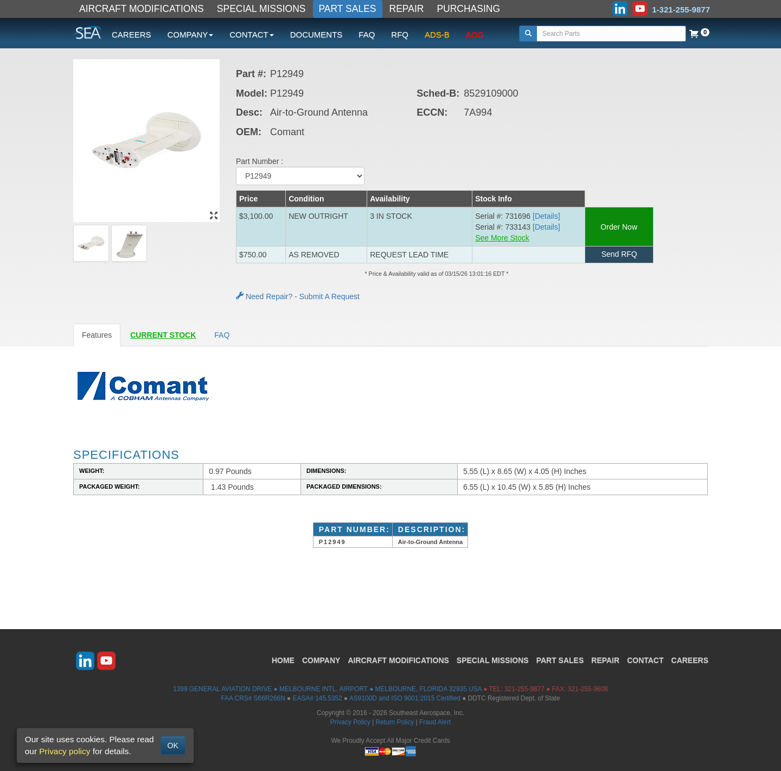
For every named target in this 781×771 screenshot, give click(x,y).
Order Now (619, 227)
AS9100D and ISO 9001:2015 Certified (404, 698)
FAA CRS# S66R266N (253, 698)
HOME (283, 660)
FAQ (367, 34)
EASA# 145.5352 (317, 698)
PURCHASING (468, 8)
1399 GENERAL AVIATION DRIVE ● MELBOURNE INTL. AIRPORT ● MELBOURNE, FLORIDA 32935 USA (327, 689)
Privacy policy (64, 751)
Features (97, 335)
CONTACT (645, 660)
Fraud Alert (435, 722)
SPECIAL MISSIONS (261, 8)
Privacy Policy (350, 722)
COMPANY (321, 660)
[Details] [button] (546, 216)
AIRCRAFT (398, 660)
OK (173, 745)
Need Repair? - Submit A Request (298, 296)
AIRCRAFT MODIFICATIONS (141, 8)
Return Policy (395, 722)
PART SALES (347, 8)
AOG (475, 34)
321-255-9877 (524, 689)
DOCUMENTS (316, 34)
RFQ (399, 34)
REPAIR (406, 8)
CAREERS (131, 34)
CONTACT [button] (251, 34)
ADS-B (437, 34)
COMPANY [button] (191, 34)
